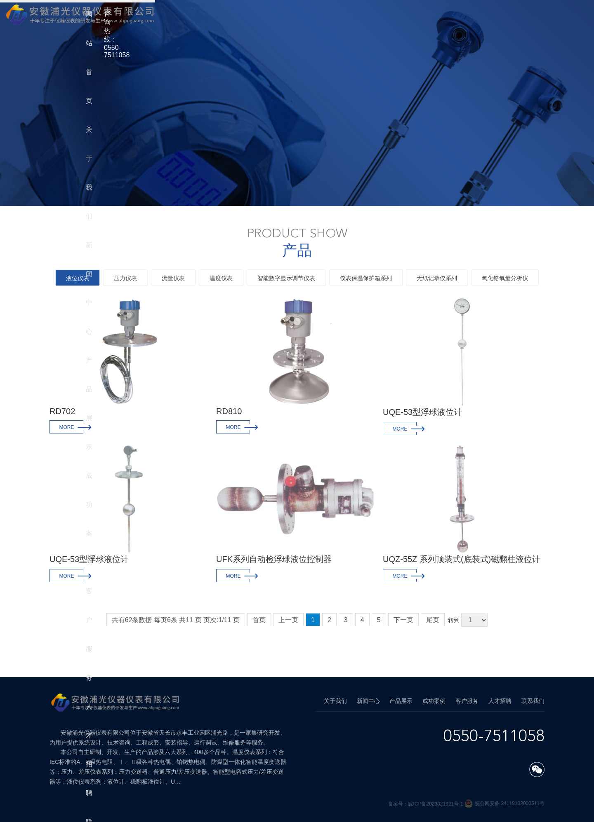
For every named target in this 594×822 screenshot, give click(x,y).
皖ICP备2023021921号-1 (436, 804)
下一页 (403, 619)
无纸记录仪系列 (437, 278)
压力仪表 (125, 278)
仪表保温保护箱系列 (366, 278)
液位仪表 (77, 278)
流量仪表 (173, 278)
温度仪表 (221, 278)
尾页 (432, 619)
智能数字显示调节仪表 (286, 278)
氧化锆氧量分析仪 (505, 278)
